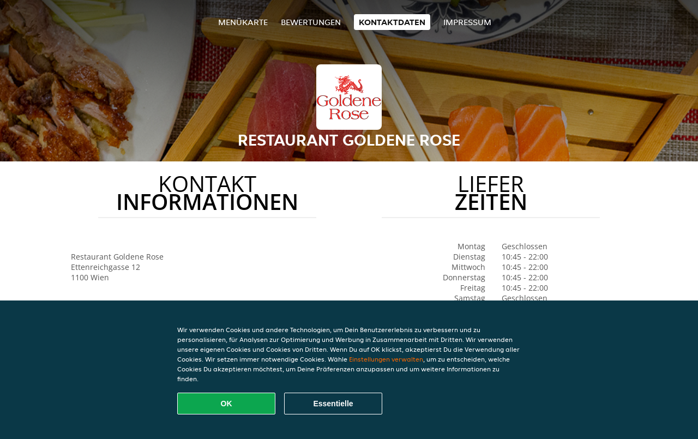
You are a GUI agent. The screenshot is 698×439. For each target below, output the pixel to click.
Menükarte (243, 22)
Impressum (467, 22)
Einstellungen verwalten (386, 359)
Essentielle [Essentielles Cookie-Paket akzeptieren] (333, 403)
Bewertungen (311, 22)
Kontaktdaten (392, 22)
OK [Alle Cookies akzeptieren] (226, 403)
